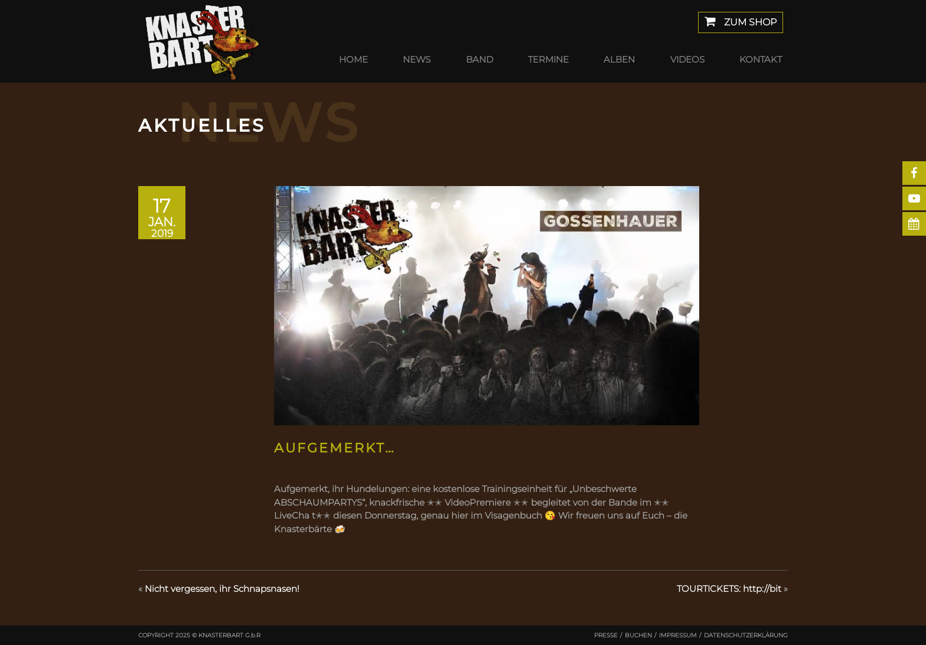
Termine (548, 59)
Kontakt (760, 59)
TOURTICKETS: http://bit (729, 588)
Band (479, 59)
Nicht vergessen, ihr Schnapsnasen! (222, 588)
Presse (606, 635)
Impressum (678, 635)
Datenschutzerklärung (746, 635)
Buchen (638, 635)
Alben (619, 59)
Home (353, 59)
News (417, 59)
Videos (687, 59)
